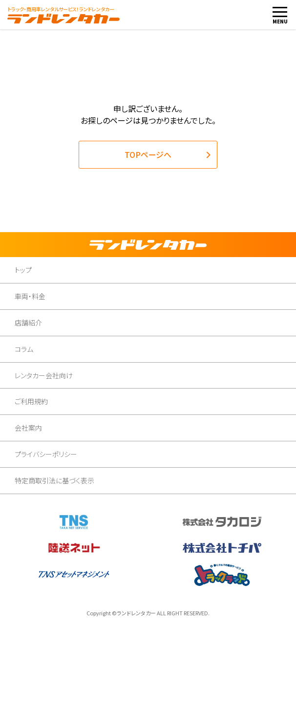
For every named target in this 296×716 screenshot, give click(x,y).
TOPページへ (148, 154)
